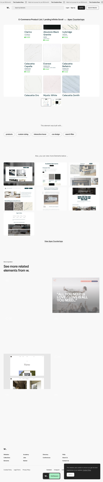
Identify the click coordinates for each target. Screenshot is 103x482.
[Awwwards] (8, 7)
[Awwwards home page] (46, 476)
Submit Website (92, 7)
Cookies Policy (8, 470)
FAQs (63, 454)
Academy (26, 454)
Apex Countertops (76, 19)
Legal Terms (17, 470)
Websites (6, 454)
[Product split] (27, 295)
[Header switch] (75, 371)
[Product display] (75, 409)
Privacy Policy (26, 470)
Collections (7, 457)
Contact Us (65, 460)
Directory (45, 454)
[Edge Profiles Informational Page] (19, 223)
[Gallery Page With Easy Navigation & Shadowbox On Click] (84, 198)
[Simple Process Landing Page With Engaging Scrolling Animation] (51, 198)
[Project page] (27, 371)
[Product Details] (27, 333)
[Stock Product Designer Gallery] (84, 174)
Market (25, 460)
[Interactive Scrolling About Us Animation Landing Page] (19, 198)
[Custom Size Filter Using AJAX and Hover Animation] (51, 174)
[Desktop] (19, 174)
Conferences (46, 457)
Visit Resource (54, 476)
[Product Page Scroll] (75, 333)
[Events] (75, 295)
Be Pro (81, 7)
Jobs (24, 457)
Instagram (57, 470)
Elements (6, 460)
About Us (65, 457)
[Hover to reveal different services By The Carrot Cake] (27, 409)
